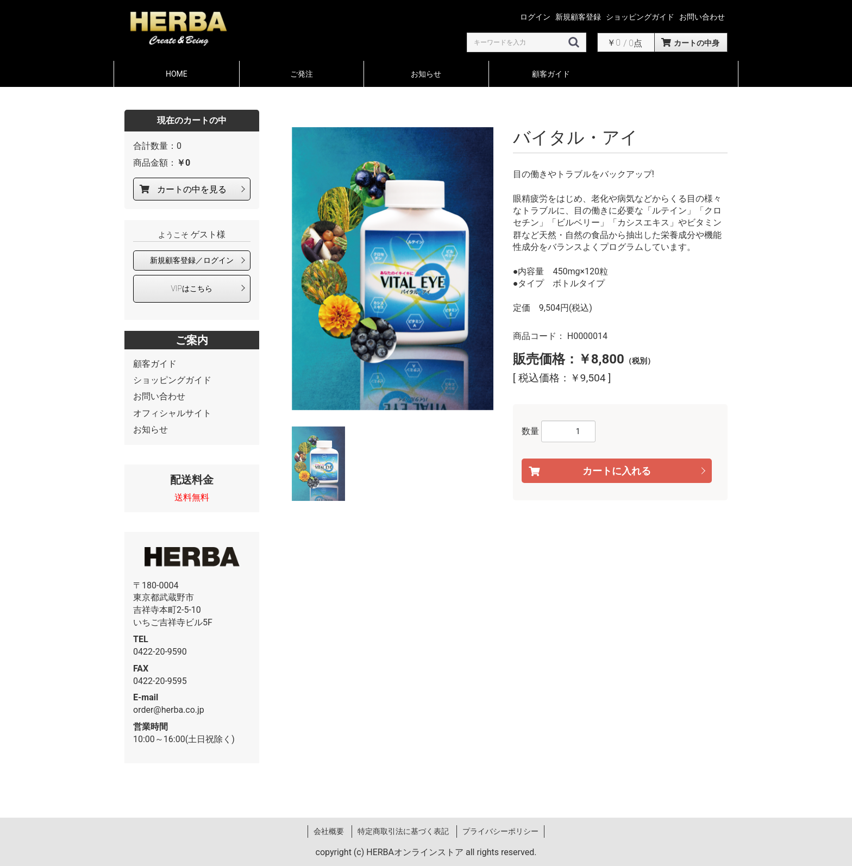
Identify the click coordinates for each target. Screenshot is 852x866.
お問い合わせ (159, 396)
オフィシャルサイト (172, 413)
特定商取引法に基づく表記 (403, 831)
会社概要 (329, 831)
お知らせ (426, 74)
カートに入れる (616, 470)
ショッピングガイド (172, 380)
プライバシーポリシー (500, 831)
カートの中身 (696, 43)
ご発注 (301, 74)
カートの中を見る (192, 189)
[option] (393, 268)
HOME (176, 74)
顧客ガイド (551, 74)
